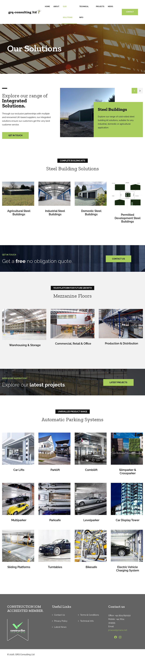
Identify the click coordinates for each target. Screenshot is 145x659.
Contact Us (59, 615)
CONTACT (130, 12)
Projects (100, 6)
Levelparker (91, 520)
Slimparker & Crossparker (127, 471)
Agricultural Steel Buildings (18, 212)
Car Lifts (18, 469)
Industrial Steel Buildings (55, 212)
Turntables (55, 567)
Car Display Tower (127, 520)
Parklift (55, 469)
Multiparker (18, 520)
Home (47, 6)
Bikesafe (91, 567)
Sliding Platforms (18, 567)
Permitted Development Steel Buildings (127, 218)
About (56, 6)
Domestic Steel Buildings (91, 212)
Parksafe (55, 520)
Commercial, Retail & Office (73, 343)
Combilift (91, 469)
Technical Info (84, 11)
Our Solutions (67, 11)
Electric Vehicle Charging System (127, 568)
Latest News (60, 627)
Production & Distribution (121, 343)
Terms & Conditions (89, 615)
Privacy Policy (60, 621)
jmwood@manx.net (117, 630)
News (110, 6)
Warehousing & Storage (25, 345)
